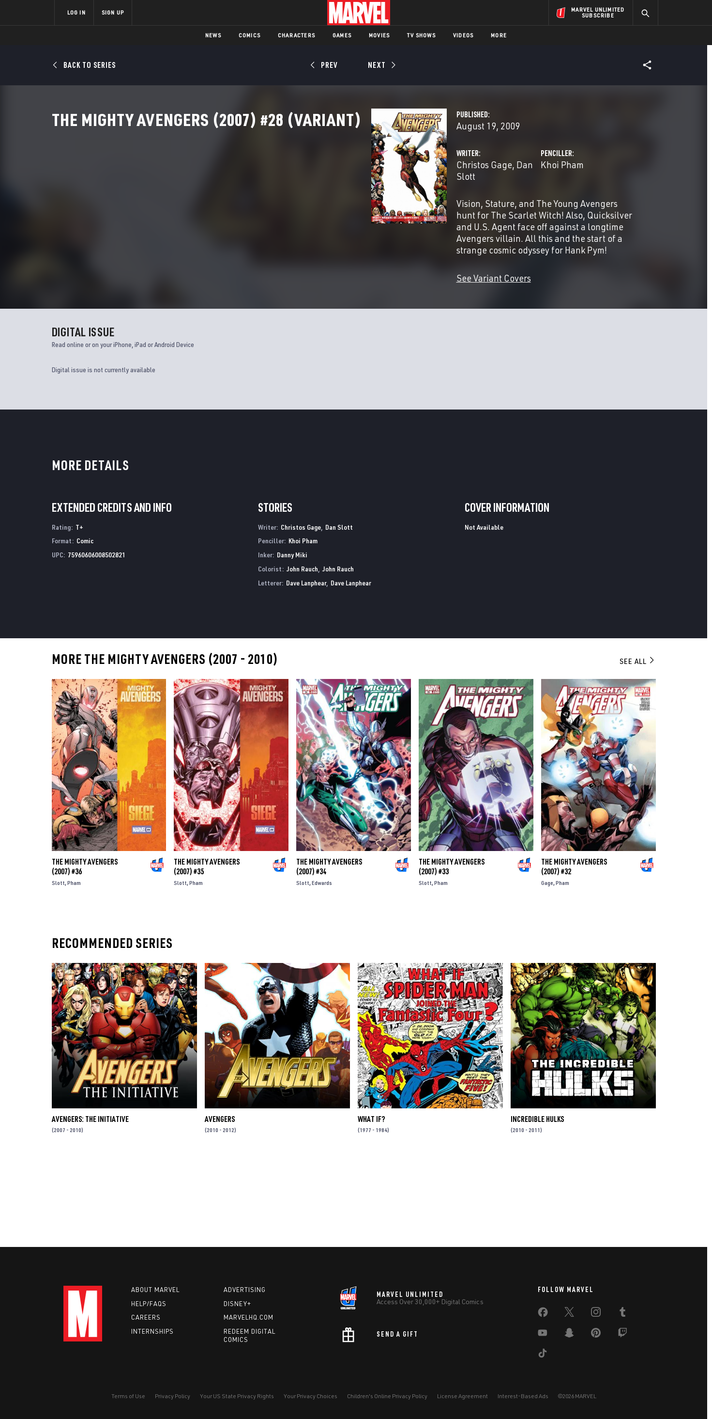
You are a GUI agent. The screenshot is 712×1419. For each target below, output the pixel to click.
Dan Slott (311, 207)
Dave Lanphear (306, 664)
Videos (463, 35)
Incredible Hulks (537, 1200)
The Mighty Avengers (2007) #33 (452, 948)
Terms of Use (128, 1396)
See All (637, 742)
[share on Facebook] (543, 1314)
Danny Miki (292, 636)
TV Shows (421, 35)
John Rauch (302, 650)
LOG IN (76, 12)
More (499, 35)
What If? (371, 1200)
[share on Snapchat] (569, 1335)
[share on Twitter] (569, 1314)
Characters (296, 35)
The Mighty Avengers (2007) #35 (207, 948)
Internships (152, 1331)
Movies (379, 35)
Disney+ (237, 1304)
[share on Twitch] (622, 1335)
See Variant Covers (270, 285)
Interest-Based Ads (523, 1396)
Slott (58, 964)
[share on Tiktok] (542, 1355)
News (213, 35)
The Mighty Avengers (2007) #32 (574, 948)
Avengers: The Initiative (90, 1200)
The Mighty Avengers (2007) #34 (329, 948)
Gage (547, 964)
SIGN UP (113, 12)
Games (342, 35)
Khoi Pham (450, 207)
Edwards (322, 964)
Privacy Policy (172, 1396)
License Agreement (462, 1396)
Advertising (245, 1289)
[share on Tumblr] (622, 1314)
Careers (146, 1317)
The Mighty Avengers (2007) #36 (85, 948)
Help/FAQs (149, 1304)
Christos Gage (260, 207)
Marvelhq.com (248, 1317)
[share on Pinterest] (596, 1335)
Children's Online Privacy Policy (387, 1396)
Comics (249, 35)
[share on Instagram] (596, 1314)
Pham (74, 964)
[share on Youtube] (542, 1335)
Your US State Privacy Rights (237, 1396)
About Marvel (155, 1289)
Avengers (220, 1200)
